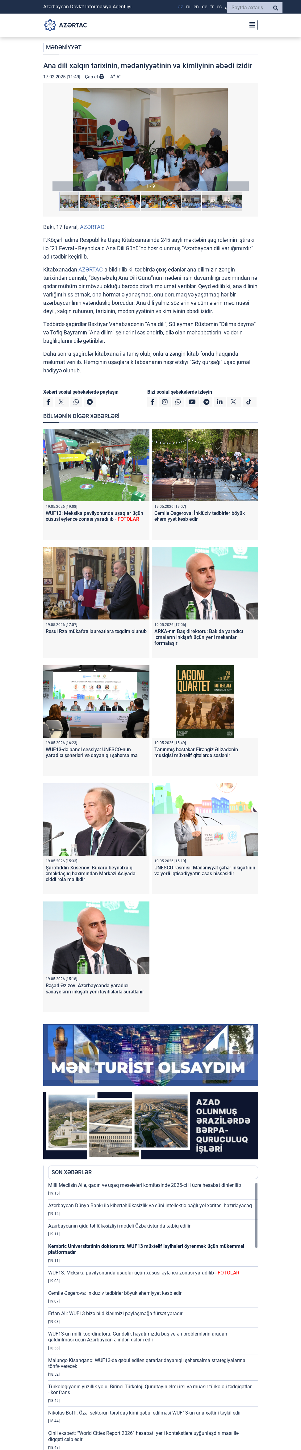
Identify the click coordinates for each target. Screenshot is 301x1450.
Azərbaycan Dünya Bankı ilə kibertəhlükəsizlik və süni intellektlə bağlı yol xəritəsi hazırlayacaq (150, 1207)
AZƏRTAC (92, 228)
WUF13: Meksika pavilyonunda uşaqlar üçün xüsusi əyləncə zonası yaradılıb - (94, 517)
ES (219, 7)
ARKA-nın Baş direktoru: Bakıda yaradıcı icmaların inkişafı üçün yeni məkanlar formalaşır (198, 638)
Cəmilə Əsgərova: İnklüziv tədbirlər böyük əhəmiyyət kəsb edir (115, 1294)
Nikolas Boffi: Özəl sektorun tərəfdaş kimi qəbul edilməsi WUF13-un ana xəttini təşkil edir (144, 1414)
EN (196, 7)
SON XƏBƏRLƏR (72, 1173)
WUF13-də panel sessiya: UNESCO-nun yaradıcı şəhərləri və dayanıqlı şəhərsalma (92, 754)
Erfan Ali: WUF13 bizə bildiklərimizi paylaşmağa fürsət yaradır (115, 1315)
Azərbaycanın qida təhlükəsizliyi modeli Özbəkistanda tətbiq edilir (119, 1227)
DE (204, 7)
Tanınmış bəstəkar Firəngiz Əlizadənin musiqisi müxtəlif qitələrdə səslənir (196, 754)
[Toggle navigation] (250, 24)
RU (188, 7)
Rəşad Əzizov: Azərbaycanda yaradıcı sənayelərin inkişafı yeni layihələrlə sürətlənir (95, 990)
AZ (180, 7)
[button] (150, 140)
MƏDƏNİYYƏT (64, 49)
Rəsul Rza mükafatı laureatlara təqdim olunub (96, 633)
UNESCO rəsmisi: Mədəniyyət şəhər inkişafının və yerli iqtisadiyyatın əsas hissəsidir (204, 872)
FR (212, 7)
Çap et (94, 78)
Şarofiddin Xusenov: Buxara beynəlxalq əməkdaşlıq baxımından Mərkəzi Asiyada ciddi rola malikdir (91, 875)
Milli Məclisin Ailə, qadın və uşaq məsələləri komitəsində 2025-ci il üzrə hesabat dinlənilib (144, 1186)
